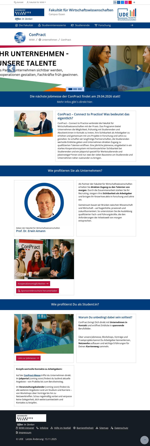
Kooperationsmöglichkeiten (33, 283)
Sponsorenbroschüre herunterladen (37, 290)
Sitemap (102, 427)
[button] (11, 68)
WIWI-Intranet (25, 427)
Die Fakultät (24, 25)
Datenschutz (119, 427)
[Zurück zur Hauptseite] (127, 14)
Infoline (42, 427)
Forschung (103, 25)
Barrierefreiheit (83, 427)
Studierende (80, 25)
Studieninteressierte (52, 25)
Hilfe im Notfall (61, 427)
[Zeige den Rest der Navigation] (132, 25)
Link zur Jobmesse (28, 358)
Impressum (23, 432)
